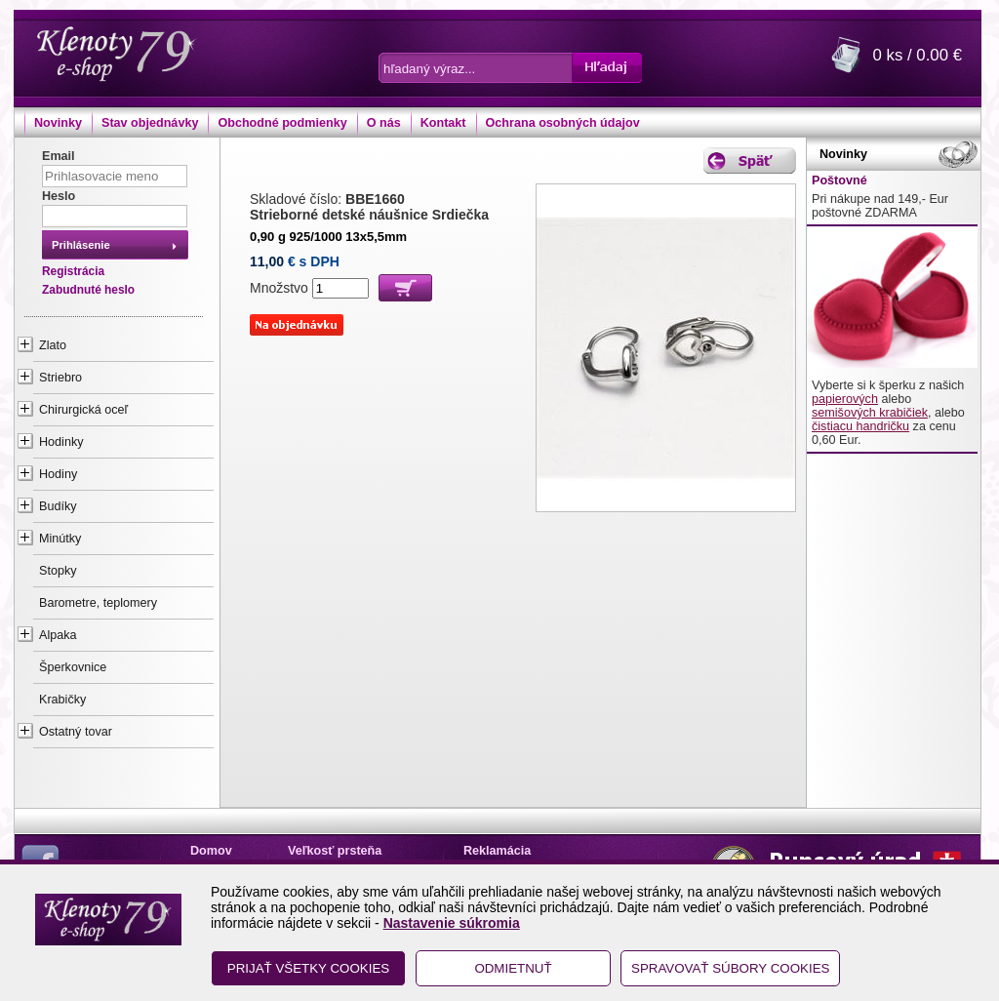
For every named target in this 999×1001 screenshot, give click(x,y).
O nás (384, 123)
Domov (211, 851)
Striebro (60, 377)
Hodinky (61, 442)
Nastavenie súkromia (451, 923)
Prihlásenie (81, 245)
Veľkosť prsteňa (334, 851)
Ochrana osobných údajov (563, 123)
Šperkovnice (72, 667)
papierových (845, 399)
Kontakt (443, 123)
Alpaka (58, 635)
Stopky (58, 571)
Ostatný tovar (75, 732)
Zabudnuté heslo (88, 290)
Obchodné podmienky (282, 123)
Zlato (52, 345)
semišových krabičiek (870, 413)
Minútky (60, 538)
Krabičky (62, 699)
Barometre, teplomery (98, 603)
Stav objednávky (149, 123)
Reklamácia (497, 851)
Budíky (58, 506)
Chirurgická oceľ (83, 410)
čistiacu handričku (860, 426)
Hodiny (58, 474)
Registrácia (73, 271)
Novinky (58, 123)
